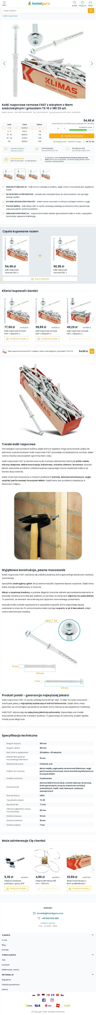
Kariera (5, 989)
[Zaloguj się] (82, 3)
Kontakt (5, 950)
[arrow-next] (93, 319)
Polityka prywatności (11, 984)
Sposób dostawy (18, 148)
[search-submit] (91, 10)
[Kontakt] (74, 3)
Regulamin (6, 979)
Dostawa (6, 965)
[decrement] (64, 128)
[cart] (40, 278)
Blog (4, 945)
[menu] (4, 3)
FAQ (3, 960)
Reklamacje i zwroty (10, 969)
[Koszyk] (90, 3)
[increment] (51, 128)
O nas (4, 940)
